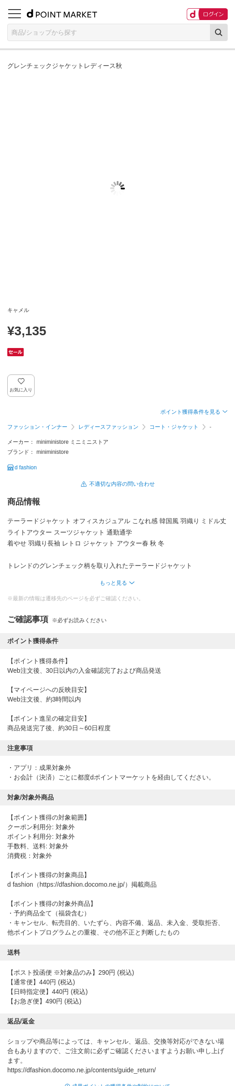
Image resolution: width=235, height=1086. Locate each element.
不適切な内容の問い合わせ (122, 484)
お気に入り (21, 389)
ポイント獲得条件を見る (190, 412)
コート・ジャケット (174, 427)
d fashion (26, 467)
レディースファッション (108, 427)
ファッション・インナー (37, 427)
